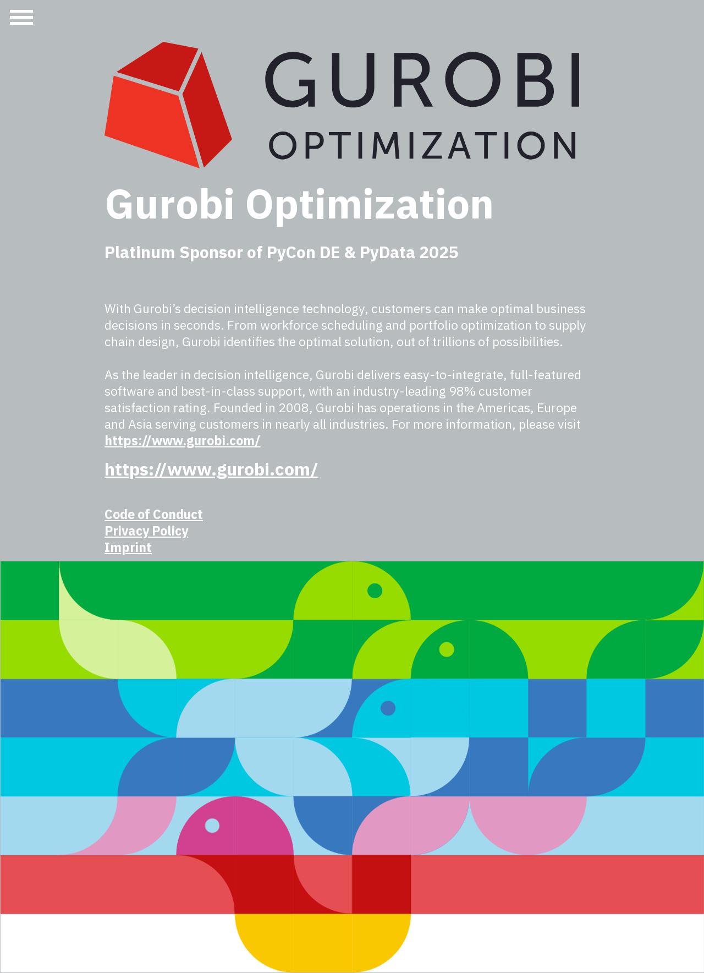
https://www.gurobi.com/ (183, 440)
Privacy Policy (146, 530)
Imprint (128, 547)
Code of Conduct (154, 514)
